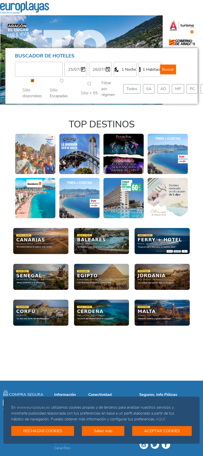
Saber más (103, 431)
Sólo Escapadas (59, 93)
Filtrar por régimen (108, 88)
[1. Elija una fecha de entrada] (76, 69)
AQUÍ (160, 419)
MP (178, 89)
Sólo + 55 (89, 93)
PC (192, 89)
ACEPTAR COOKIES (162, 431)
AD (163, 89)
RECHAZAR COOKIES (42, 431)
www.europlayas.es (33, 407)
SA (149, 89)
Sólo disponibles (32, 93)
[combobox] (125, 69)
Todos (132, 89)
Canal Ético (62, 448)
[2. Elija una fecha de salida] (100, 69)
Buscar (168, 69)
